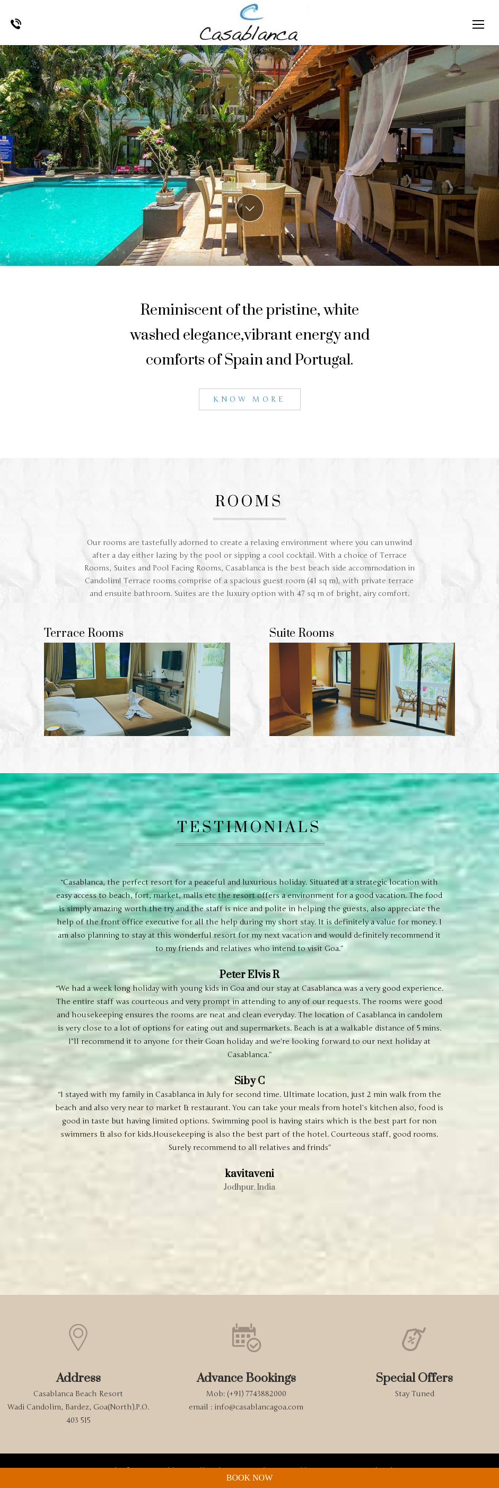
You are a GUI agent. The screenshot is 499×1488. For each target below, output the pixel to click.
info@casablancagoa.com (258, 1407)
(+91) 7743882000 (256, 1393)
